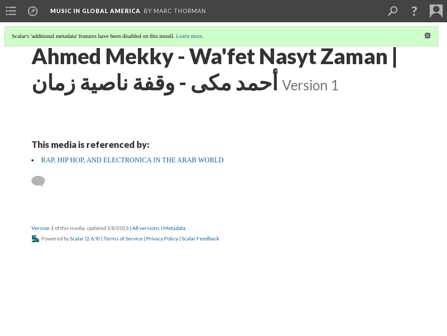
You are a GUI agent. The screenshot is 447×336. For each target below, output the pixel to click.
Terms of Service (123, 238)
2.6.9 (92, 238)
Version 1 (42, 228)
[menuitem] (11, 11)
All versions (146, 228)
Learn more (189, 36)
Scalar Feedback (200, 238)
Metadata (174, 228)
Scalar (77, 238)
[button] (414, 11)
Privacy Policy (162, 238)
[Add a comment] (42, 181)
